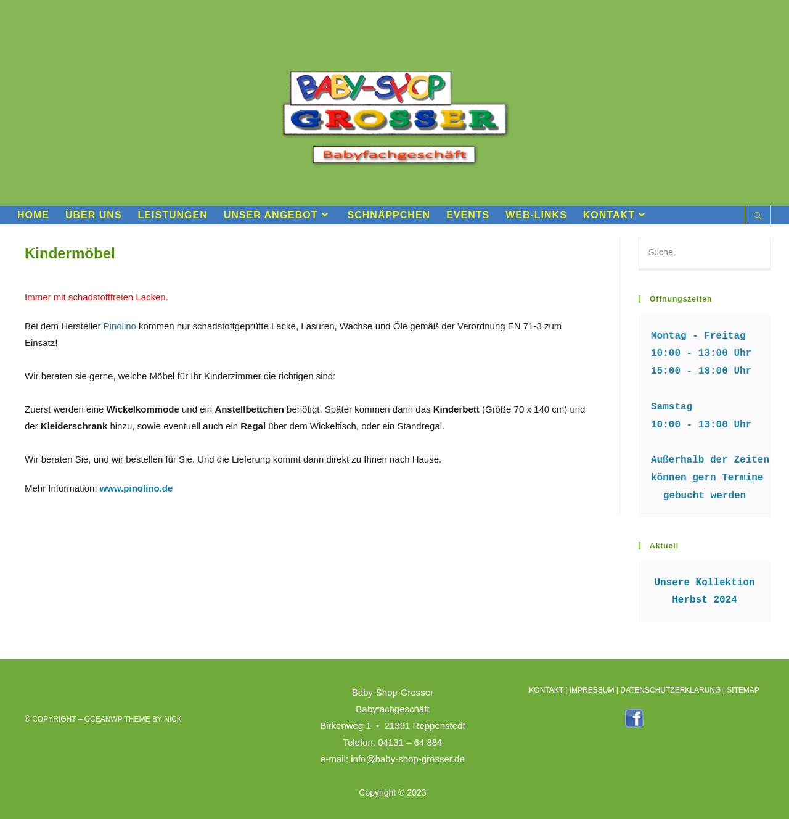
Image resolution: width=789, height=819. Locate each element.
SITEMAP (743, 689)
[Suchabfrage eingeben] (705, 253)
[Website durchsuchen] (757, 217)
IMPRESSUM (592, 689)
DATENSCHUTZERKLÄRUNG (670, 689)
